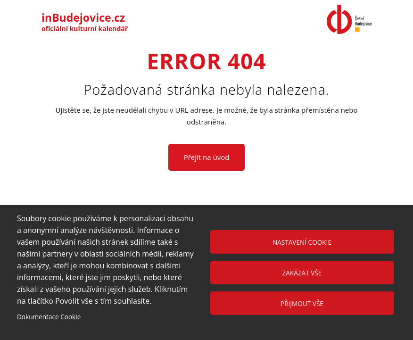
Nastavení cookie (302, 242)
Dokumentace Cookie (49, 316)
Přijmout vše (302, 303)
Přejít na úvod (207, 157)
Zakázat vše (302, 272)
